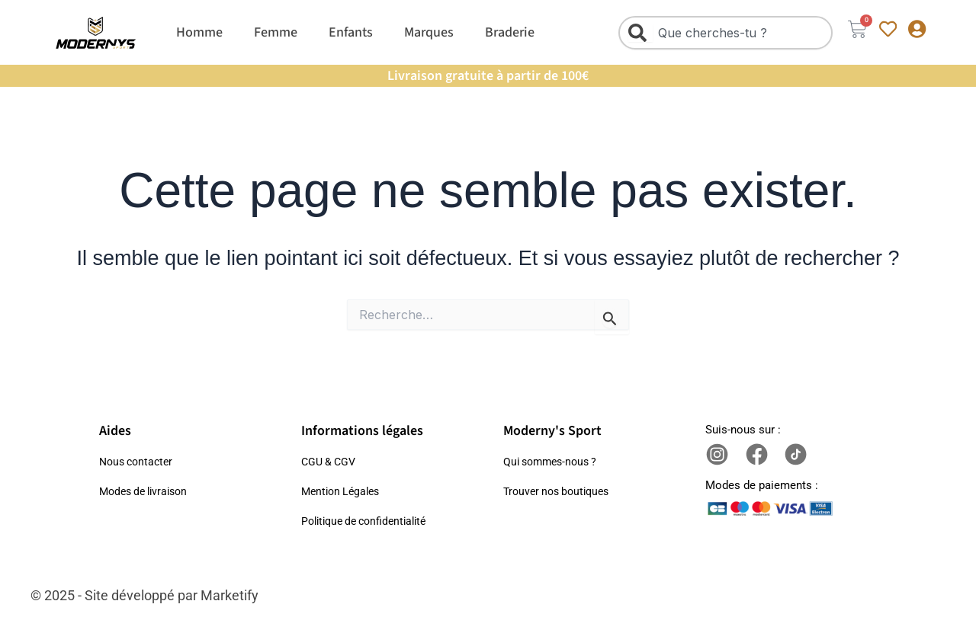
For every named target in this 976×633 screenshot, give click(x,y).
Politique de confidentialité (369, 521)
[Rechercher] (640, 33)
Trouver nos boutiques (560, 491)
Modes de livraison (147, 491)
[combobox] (722, 33)
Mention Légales (343, 491)
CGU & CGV (330, 461)
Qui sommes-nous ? (554, 461)
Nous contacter (138, 461)
